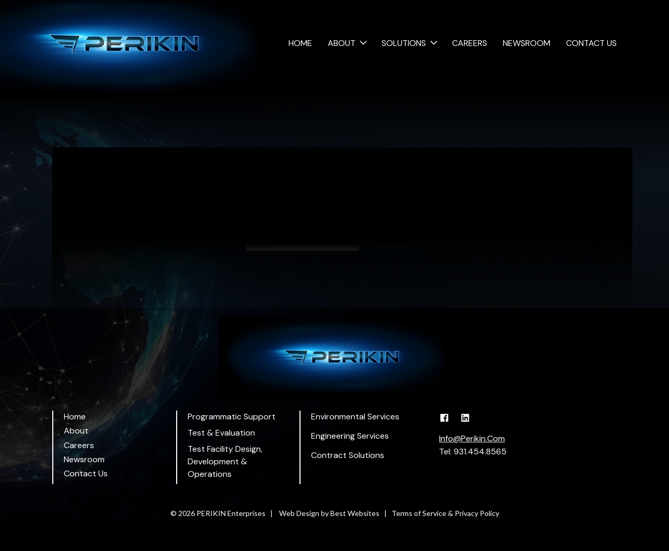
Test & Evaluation (221, 432)
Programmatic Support (231, 416)
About (341, 43)
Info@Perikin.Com (472, 438)
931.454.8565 (480, 451)
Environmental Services (355, 416)
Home (300, 43)
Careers (469, 43)
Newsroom (526, 43)
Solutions (404, 43)
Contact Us (591, 43)
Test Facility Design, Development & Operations (225, 461)
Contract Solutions (347, 455)
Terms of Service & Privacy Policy (445, 513)
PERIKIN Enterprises (231, 513)
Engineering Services (350, 435)
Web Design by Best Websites (329, 513)
